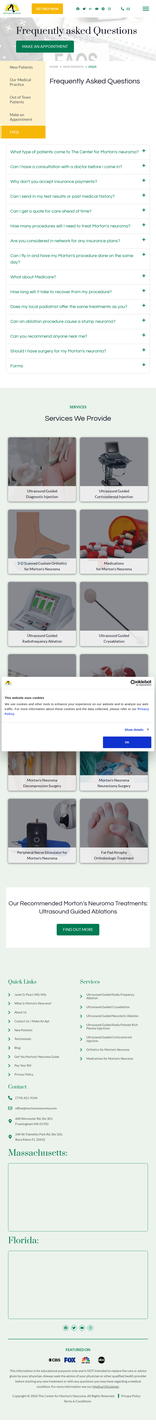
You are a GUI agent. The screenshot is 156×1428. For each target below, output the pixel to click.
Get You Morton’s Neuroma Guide (38, 1063)
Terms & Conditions (77, 1409)
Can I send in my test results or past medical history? (62, 198)
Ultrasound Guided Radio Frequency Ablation (112, 999)
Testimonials (23, 1044)
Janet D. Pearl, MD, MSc (31, 997)
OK (127, 742)
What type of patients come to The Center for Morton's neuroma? (74, 154)
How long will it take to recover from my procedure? (61, 294)
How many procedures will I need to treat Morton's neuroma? (70, 228)
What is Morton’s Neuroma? (34, 1007)
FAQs (15, 134)
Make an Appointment (21, 119)
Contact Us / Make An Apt (32, 1025)
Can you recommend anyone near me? (48, 338)
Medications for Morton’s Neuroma (111, 1065)
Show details (134, 729)
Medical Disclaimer (105, 1394)
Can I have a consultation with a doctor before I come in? (66, 169)
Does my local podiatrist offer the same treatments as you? (68, 309)
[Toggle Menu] (146, 9)
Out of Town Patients (20, 101)
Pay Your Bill (23, 1072)
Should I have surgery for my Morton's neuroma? (58, 353)
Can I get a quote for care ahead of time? (50, 213)
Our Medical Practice (20, 83)
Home (54, 67)
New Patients (21, 67)
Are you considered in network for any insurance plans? (65, 243)
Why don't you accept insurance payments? (53, 184)
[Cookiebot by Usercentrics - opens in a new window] (133, 683)
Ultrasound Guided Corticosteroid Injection (110, 1045)
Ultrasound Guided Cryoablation (109, 1011)
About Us (21, 1016)
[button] (78, 154)
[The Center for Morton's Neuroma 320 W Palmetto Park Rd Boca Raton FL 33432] (78, 1292)
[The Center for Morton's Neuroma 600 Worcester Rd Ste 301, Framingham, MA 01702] (78, 1204)
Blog (17, 1053)
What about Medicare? (33, 279)
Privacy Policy (24, 1081)
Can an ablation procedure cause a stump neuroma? (62, 323)
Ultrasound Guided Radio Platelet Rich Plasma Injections (113, 1031)
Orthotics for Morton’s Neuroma (109, 1056)
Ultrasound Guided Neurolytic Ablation (114, 1020)
